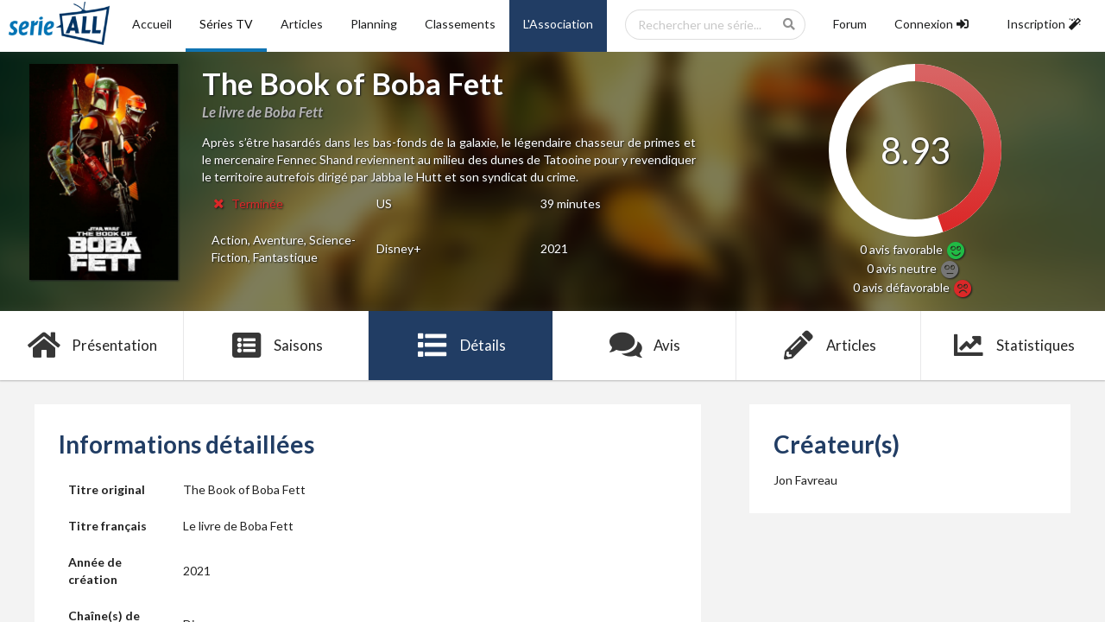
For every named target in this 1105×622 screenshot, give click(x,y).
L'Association (558, 23)
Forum (850, 23)
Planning (373, 23)
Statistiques (1013, 345)
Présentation (92, 345)
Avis (644, 345)
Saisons (277, 345)
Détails (460, 345)
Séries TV (226, 23)
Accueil (152, 23)
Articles (302, 23)
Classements (460, 23)
